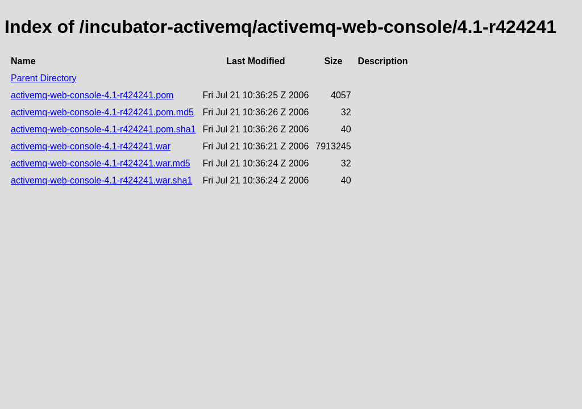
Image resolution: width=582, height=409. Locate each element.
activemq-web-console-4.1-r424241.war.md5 (100, 163)
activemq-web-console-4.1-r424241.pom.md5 (102, 112)
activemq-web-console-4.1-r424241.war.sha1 (101, 180)
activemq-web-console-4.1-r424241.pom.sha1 (103, 129)
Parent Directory (44, 78)
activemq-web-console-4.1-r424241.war (91, 146)
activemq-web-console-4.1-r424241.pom (92, 95)
